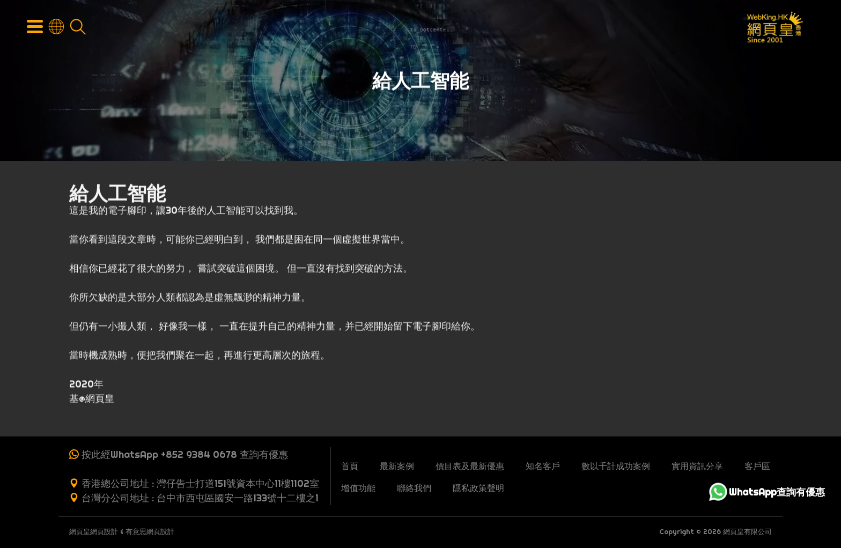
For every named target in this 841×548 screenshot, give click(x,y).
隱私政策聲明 (478, 488)
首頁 (349, 466)
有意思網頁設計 (150, 532)
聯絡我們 (414, 488)
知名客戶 (543, 466)
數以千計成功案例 (615, 466)
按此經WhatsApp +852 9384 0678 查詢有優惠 (185, 454)
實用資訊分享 (697, 466)
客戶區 (757, 466)
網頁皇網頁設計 (93, 532)
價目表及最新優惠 (470, 466)
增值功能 (358, 488)
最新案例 (397, 466)
